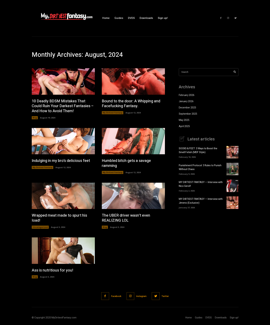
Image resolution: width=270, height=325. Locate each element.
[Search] (234, 72)
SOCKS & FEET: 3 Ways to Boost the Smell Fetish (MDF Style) (198, 150)
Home (188, 317)
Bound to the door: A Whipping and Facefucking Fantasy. (131, 103)
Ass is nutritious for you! (52, 270)
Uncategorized (40, 227)
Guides (198, 317)
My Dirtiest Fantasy (112, 112)
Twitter (165, 296)
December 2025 (187, 107)
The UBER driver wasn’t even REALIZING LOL (126, 218)
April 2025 (184, 126)
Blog (35, 117)
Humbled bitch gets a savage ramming (126, 163)
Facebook (116, 296)
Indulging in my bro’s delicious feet (61, 160)
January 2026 (186, 101)
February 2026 (186, 95)
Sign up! (234, 317)
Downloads (221, 317)
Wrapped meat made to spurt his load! (59, 218)
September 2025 (188, 114)
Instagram (141, 296)
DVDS (208, 317)
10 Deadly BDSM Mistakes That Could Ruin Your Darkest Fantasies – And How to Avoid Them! (63, 106)
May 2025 (184, 120)
